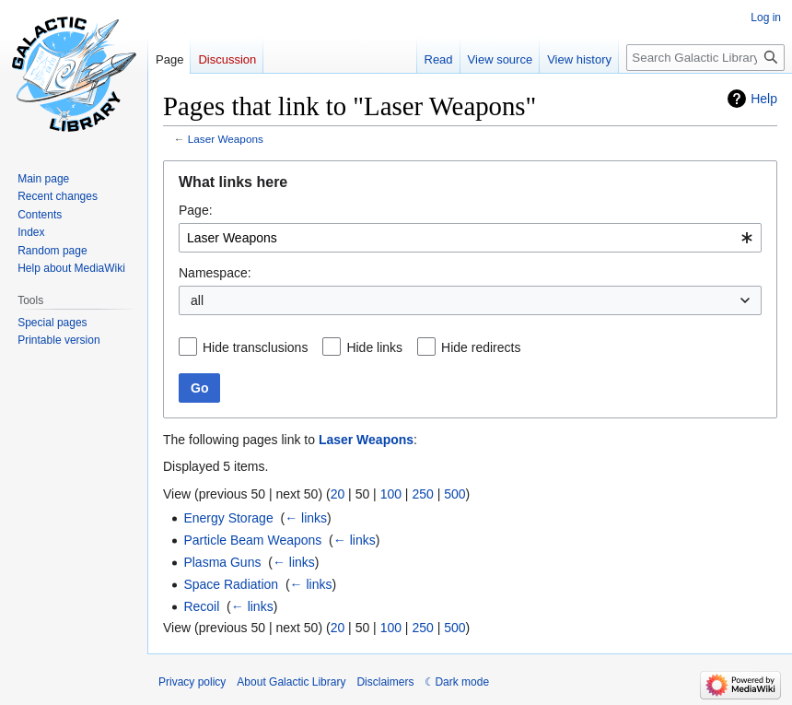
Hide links (374, 347)
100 (391, 494)
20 (338, 494)
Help (764, 98)
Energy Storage (228, 518)
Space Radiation (230, 584)
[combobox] (470, 238)
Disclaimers (384, 682)
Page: (196, 210)
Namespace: (215, 272)
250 (422, 494)
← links (306, 518)
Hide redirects (480, 347)
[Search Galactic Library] (705, 57)
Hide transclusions (255, 347)
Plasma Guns (222, 562)
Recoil (201, 606)
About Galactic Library (291, 682)
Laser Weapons (225, 139)
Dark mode (462, 682)
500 (454, 494)
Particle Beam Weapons (252, 540)
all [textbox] (197, 300)
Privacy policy (192, 682)
